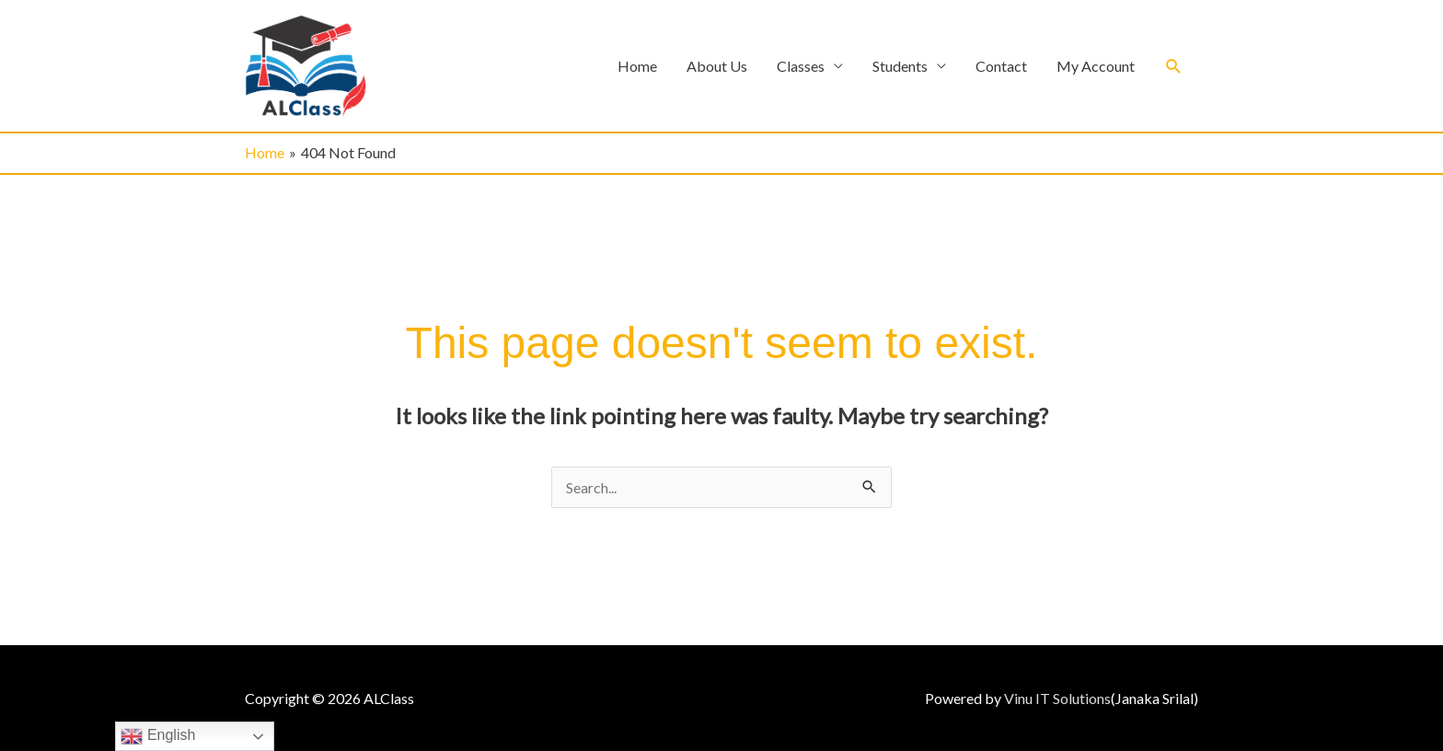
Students (900, 66)
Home (637, 66)
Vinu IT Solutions (1057, 698)
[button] (1173, 65)
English (158, 736)
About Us (717, 66)
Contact (1001, 66)
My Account (1095, 66)
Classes (801, 66)
